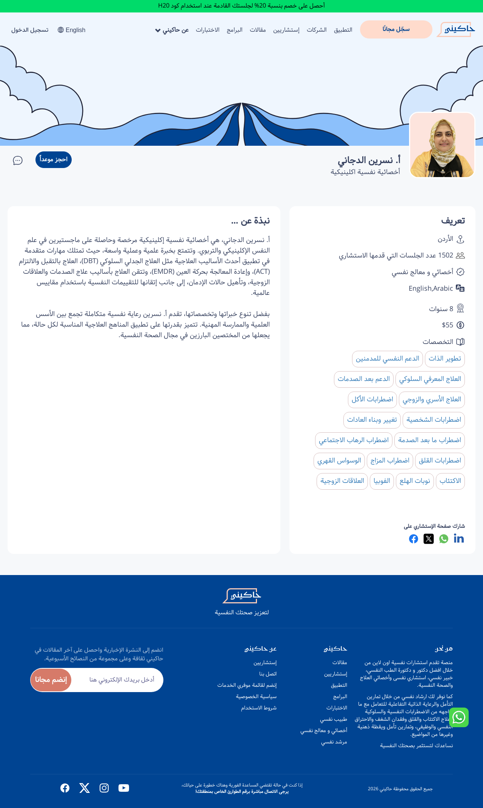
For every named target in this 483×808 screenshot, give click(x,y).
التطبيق (343, 30)
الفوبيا (382, 481)
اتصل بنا (268, 674)
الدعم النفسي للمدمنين (387, 358)
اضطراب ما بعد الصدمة (429, 440)
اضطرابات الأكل (372, 399)
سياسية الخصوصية (256, 696)
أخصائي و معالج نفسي (323, 730)
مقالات (258, 30)
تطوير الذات (445, 358)
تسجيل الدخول (29, 30)
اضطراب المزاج (390, 460)
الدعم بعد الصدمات (364, 379)
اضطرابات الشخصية (433, 420)
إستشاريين (286, 30)
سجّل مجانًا (396, 29)
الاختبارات (208, 30)
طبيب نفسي (333, 719)
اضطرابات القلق (440, 460)
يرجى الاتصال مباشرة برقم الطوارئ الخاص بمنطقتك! (242, 791)
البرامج (235, 30)
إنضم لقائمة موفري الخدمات (247, 685)
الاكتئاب (450, 481)
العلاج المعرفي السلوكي (430, 379)
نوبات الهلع (415, 481)
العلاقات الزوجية (342, 481)
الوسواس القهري (339, 460)
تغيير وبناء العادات (372, 420)
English (71, 30)
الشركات (317, 30)
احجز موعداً (54, 159)
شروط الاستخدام (259, 708)
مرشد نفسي (334, 742)
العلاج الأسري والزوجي (432, 399)
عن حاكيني (172, 30)
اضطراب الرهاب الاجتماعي (354, 440)
